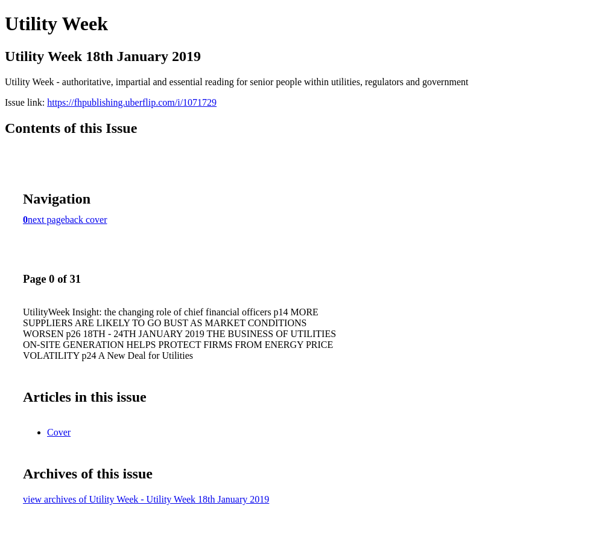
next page (46, 219)
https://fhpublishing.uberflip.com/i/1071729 (132, 102)
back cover (86, 219)
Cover (59, 432)
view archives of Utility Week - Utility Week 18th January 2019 (146, 499)
